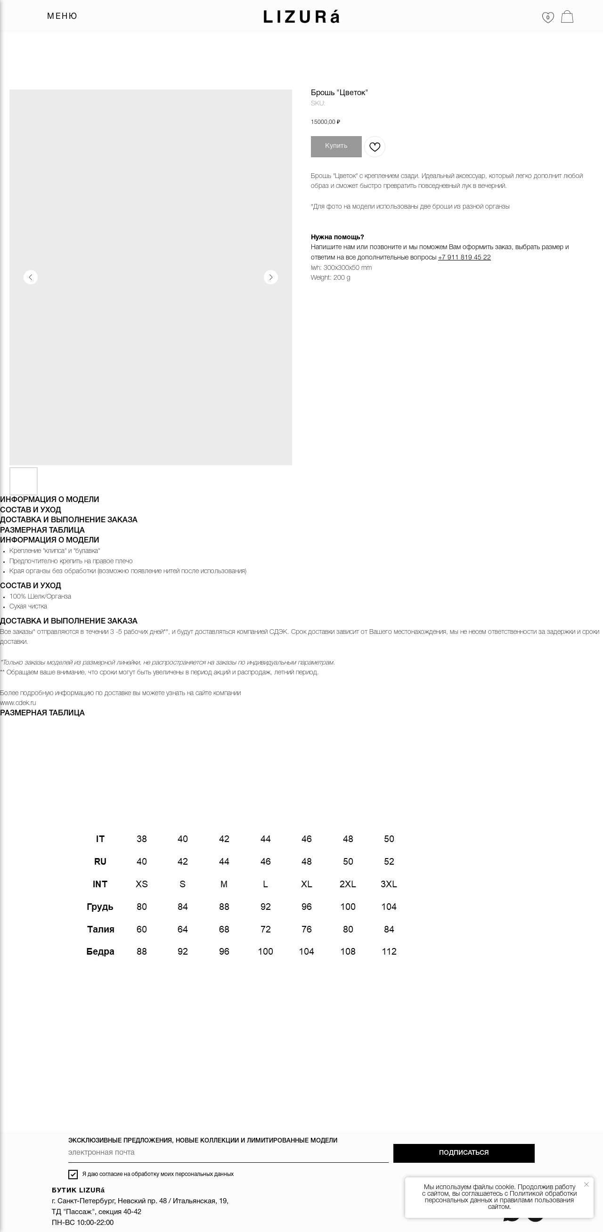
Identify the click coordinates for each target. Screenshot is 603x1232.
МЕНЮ (62, 16)
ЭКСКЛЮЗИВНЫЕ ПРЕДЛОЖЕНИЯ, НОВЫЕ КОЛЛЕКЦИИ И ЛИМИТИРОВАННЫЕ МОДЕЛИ (202, 1140)
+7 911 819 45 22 (464, 258)
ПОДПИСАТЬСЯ (464, 1153)
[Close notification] (586, 1184)
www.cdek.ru (18, 703)
